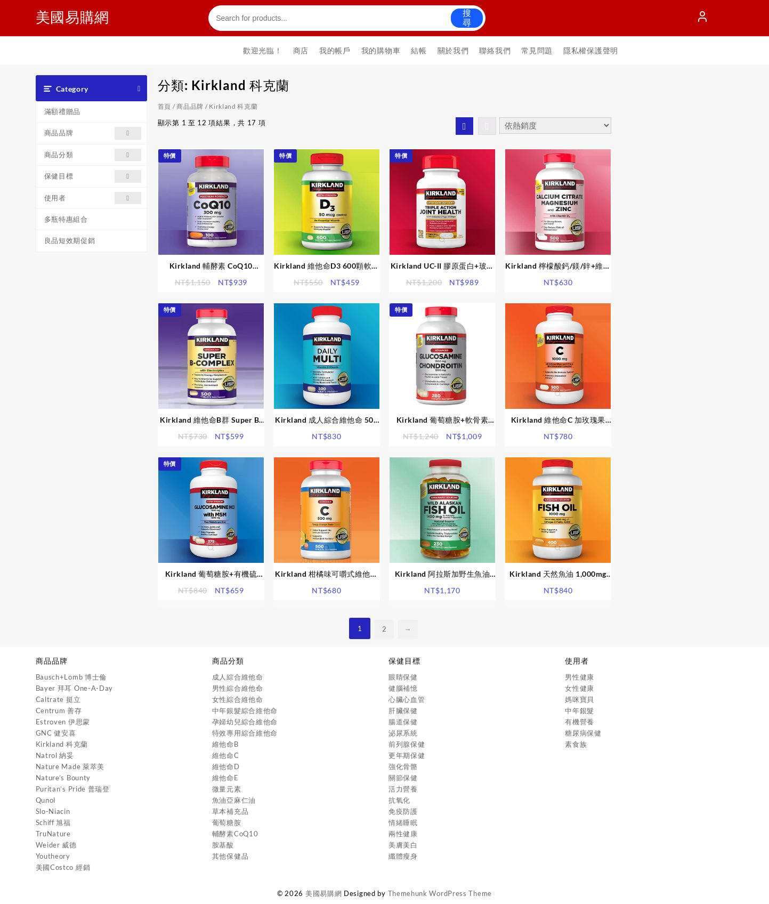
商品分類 (93, 155)
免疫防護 (403, 811)
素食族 (576, 744)
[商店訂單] (555, 125)
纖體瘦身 (403, 856)
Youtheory (53, 856)
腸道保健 (403, 721)
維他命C (225, 755)
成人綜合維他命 (237, 677)
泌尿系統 (403, 733)
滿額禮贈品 (62, 111)
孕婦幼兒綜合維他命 (245, 721)
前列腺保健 (406, 744)
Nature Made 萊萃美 (70, 766)
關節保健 (403, 777)
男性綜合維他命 (237, 688)
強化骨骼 (403, 766)
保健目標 (93, 176)
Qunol (46, 800)
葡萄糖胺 (226, 822)
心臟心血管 (406, 699)
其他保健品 (230, 856)
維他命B (225, 744)
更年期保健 (406, 755)
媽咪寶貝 (579, 699)
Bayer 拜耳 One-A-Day (75, 688)
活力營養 (403, 789)
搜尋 (467, 18)
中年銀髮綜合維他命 (245, 710)
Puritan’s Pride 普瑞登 (73, 789)
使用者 (93, 198)
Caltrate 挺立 (58, 699)
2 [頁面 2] (383, 628)
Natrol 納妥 (55, 755)
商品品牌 (93, 133)
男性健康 (579, 677)
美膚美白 (403, 845)
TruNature (53, 833)
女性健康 (579, 688)
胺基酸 (223, 845)
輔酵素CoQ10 (235, 833)
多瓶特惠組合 (66, 219)
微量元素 (226, 789)
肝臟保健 (403, 710)
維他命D (226, 766)
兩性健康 (403, 833)
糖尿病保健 (583, 733)
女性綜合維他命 (237, 699)
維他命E (225, 777)
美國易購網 (77, 16)
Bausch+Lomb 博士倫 (71, 677)
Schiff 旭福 (53, 822)
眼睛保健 (403, 677)
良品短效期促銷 (69, 240)
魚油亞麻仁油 (234, 800)
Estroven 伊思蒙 (63, 721)
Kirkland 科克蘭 (62, 744)
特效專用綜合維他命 (245, 733)
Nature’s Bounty (63, 777)
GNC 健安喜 (56, 733)
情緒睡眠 (403, 822)
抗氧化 (399, 800)
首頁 (164, 106)
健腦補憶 (403, 688)
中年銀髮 (579, 710)
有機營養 (579, 721)
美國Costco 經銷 (63, 867)
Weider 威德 (56, 845)
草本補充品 (230, 811)
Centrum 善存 (59, 710)
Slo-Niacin (53, 811)
